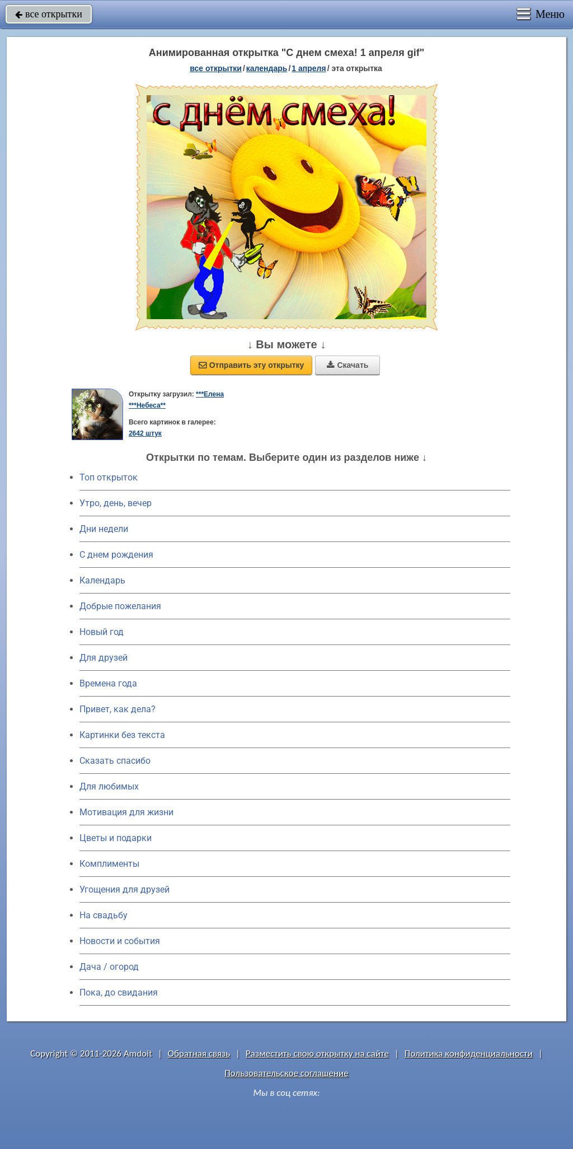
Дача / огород (109, 966)
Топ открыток (108, 477)
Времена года (108, 683)
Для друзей (103, 657)
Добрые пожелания (120, 606)
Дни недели (103, 529)
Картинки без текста (122, 735)
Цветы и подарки (115, 838)
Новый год (101, 632)
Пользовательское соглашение (286, 1073)
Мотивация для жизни (126, 812)
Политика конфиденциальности (469, 1053)
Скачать (347, 365)
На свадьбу (103, 915)
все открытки (48, 14)
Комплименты (109, 863)
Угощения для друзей (124, 889)
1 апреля (309, 68)
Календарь (267, 68)
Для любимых (109, 786)
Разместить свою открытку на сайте (317, 1053)
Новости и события (119, 941)
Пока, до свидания (118, 992)
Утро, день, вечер (115, 503)
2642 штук (145, 433)
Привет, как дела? (117, 709)
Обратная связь (199, 1053)
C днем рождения (116, 554)
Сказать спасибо (115, 760)
